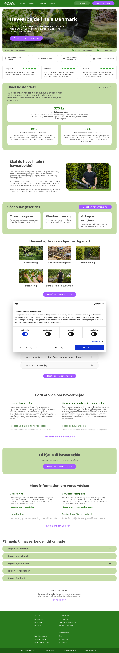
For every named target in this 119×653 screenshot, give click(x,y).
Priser (22, 3)
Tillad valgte (59, 348)
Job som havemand (66, 625)
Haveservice (38, 625)
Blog (60, 636)
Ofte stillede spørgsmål (67, 622)
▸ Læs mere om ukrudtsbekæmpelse (77, 507)
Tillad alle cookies (89, 348)
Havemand (38, 622)
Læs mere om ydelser (59, 526)
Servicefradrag (64, 619)
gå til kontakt (59, 600)
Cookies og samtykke (41, 642)
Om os (43, 3)
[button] (59, 357)
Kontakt (52, 3)
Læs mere (105, 87)
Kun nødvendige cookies (29, 348)
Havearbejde (20, 50)
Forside (9, 50)
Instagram (63, 642)
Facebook (63, 639)
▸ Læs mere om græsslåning (22, 507)
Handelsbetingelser (41, 636)
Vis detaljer (96, 341)
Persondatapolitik (40, 639)
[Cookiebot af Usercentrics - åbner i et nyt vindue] (95, 304)
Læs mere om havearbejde (59, 436)
